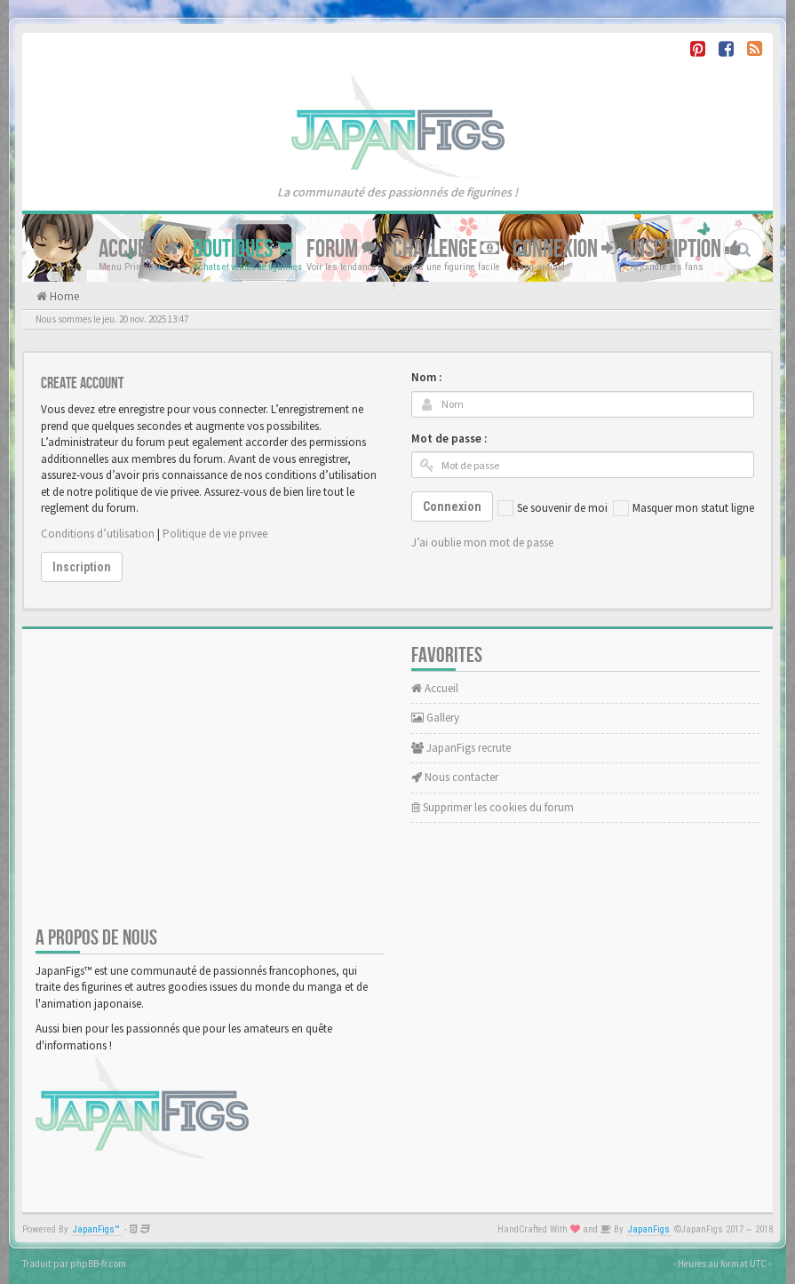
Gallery (435, 717)
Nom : (426, 377)
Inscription (686, 249)
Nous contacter (454, 777)
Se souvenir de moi (552, 508)
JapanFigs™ (96, 1229)
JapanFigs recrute (461, 747)
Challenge (446, 249)
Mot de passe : (449, 438)
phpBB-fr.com (98, 1263)
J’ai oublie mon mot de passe (482, 542)
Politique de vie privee (215, 533)
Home (63, 296)
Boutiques (243, 249)
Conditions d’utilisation (98, 533)
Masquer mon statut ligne (683, 508)
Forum (342, 249)
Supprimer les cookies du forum (492, 807)
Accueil (139, 249)
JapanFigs (649, 1229)
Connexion (564, 249)
